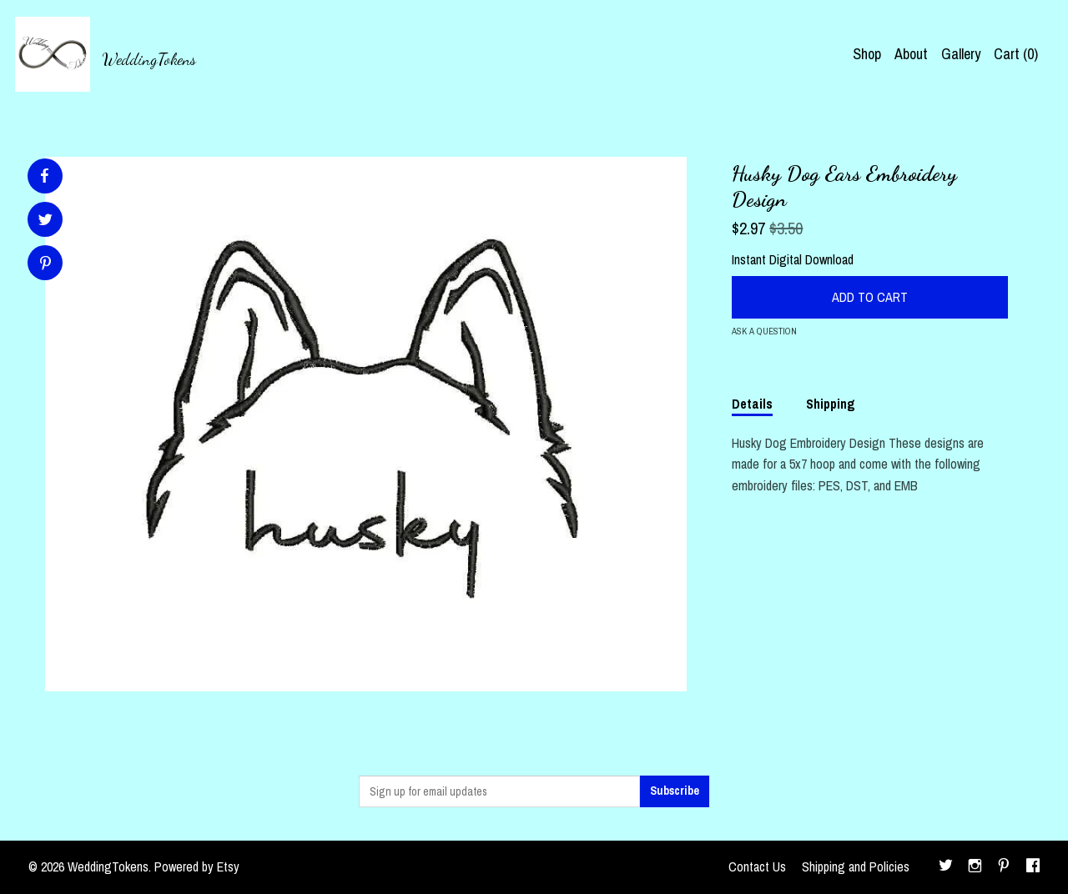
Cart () (1016, 53)
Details (752, 403)
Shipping (830, 403)
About (911, 53)
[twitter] (946, 867)
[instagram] (975, 867)
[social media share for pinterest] (45, 264)
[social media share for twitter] (45, 221)
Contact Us (757, 866)
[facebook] (1033, 867)
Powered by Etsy (196, 866)
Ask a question (764, 331)
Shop (867, 53)
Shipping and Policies (855, 866)
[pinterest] (1003, 867)
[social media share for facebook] (44, 176)
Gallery (960, 53)
